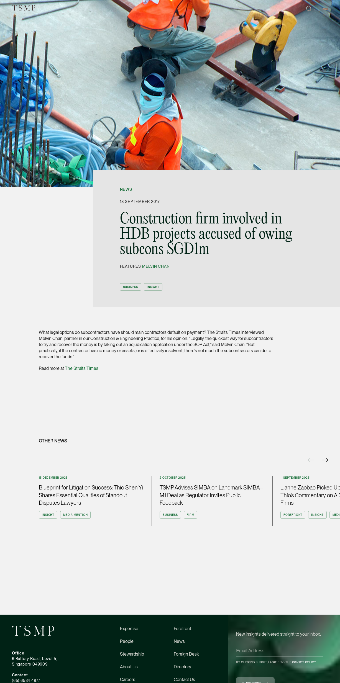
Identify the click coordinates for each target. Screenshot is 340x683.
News (126, 189)
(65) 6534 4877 (26, 680)
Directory (182, 666)
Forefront (182, 628)
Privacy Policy (304, 662)
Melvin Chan (156, 266)
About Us (129, 666)
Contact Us (184, 679)
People (127, 641)
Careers (127, 679)
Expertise (129, 628)
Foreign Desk (186, 654)
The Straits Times (81, 368)
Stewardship (132, 654)
